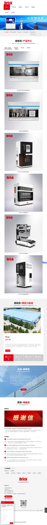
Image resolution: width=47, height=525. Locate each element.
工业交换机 (12, 470)
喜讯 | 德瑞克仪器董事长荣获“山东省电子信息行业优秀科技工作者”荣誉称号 (21, 445)
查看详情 (23, 389)
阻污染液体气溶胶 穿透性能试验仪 (23, 90)
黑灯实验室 (16, 47)
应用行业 (26, 7)
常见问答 (6, 436)
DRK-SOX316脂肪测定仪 (23, 212)
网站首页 (6, 7)
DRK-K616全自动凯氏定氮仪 (23, 171)
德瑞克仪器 (6, 470)
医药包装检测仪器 (33, 32)
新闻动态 (6, 408)
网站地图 (41, 510)
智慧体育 (28, 47)
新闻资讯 (20, 7)
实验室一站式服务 (7, 47)
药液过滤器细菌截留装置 (23, 131)
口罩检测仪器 (19, 32)
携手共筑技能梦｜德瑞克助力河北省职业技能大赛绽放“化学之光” (18, 428)
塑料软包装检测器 (13, 32)
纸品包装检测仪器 (26, 32)
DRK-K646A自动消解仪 (23, 253)
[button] (21, 29)
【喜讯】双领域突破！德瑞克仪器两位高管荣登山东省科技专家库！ (19, 451)
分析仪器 (22, 47)
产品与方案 (13, 7)
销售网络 (33, 7)
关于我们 (6, 12)
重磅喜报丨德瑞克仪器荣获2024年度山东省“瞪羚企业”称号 (18, 457)
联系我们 (13, 12)
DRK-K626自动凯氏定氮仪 (23, 294)
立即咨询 (8, 350)
